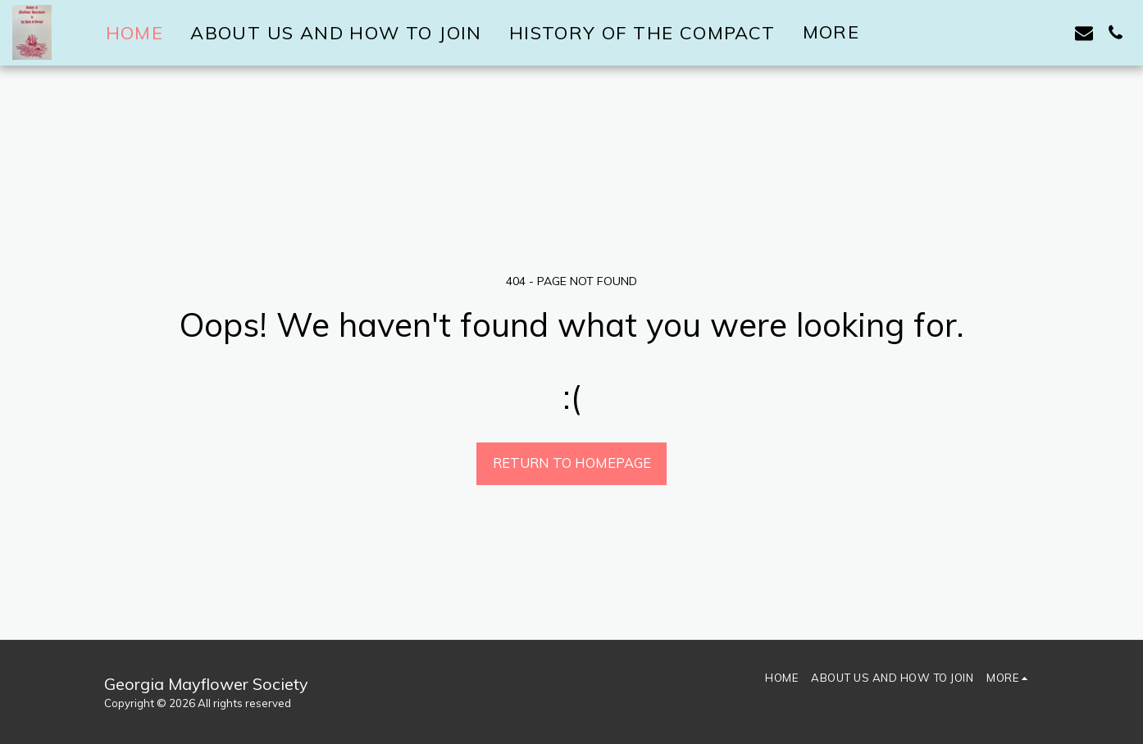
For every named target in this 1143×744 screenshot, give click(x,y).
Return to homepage (572, 462)
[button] (1053, 33)
